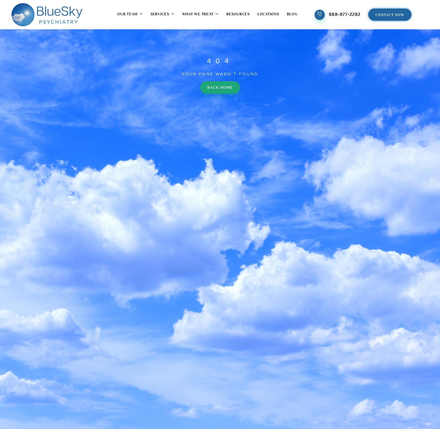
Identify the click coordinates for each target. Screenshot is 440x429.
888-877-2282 (344, 14)
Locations (267, 15)
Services (162, 14)
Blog (291, 15)
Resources (237, 15)
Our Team (129, 14)
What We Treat (199, 14)
